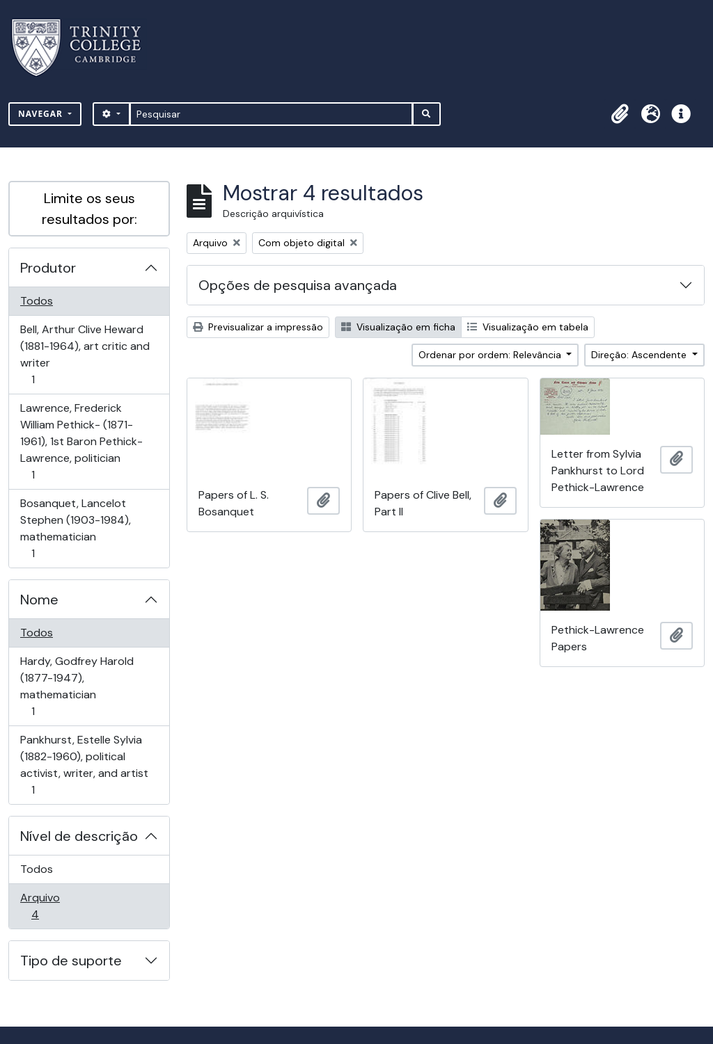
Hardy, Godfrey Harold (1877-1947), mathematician (76, 686)
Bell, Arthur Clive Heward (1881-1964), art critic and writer (84, 354)
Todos (36, 301)
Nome (39, 600)
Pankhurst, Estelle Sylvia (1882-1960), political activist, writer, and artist (83, 764)
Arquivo (54, 906)
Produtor (48, 268)
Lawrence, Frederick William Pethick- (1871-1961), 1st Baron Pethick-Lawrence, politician (81, 441)
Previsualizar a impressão (258, 327)
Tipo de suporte (71, 960)
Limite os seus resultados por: (89, 208)
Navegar (41, 114)
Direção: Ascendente (640, 354)
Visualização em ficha (398, 327)
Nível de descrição (79, 836)
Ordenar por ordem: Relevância (491, 354)
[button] (619, 114)
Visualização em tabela (527, 327)
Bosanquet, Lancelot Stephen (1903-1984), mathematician (75, 528)
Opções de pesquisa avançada (297, 285)
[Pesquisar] (271, 114)
